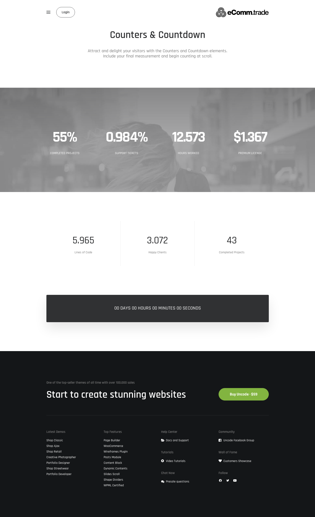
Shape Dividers (113, 479)
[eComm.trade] (242, 12)
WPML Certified (114, 485)
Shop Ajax (52, 446)
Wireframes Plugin (116, 451)
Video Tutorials (175, 461)
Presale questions (177, 481)
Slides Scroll (112, 474)
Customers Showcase (237, 461)
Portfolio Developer (59, 474)
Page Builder (112, 440)
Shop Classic (54, 440)
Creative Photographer (61, 457)
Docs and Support (177, 440)
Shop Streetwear (57, 468)
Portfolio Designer (58, 462)
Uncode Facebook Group (238, 440)
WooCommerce (113, 446)
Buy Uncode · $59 (244, 394)
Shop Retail (54, 451)
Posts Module (112, 457)
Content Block (113, 462)
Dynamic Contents (115, 468)
